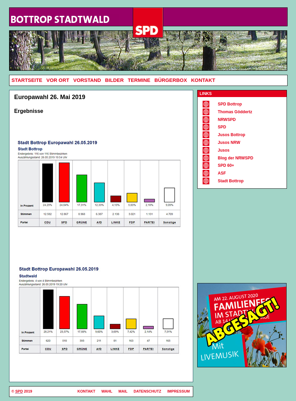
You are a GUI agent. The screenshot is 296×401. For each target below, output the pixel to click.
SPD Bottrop (230, 104)
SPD (222, 127)
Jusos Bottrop (231, 134)
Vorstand (87, 80)
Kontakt (203, 80)
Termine (139, 80)
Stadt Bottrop (231, 181)
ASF (222, 173)
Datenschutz (147, 391)
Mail (122, 391)
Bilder (114, 80)
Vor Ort (57, 80)
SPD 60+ (226, 165)
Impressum (178, 391)
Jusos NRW (229, 142)
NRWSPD (227, 119)
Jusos (224, 150)
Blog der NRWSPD (235, 158)
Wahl (106, 391)
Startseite (26, 80)
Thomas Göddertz (235, 112)
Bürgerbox (170, 80)
